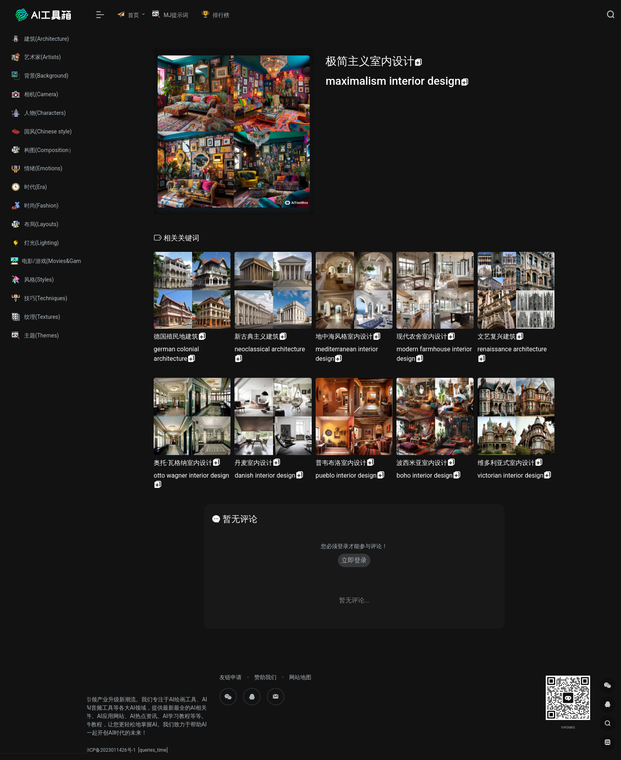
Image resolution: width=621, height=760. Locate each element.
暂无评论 (240, 519)
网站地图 (300, 677)
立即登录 (354, 560)
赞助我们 (265, 677)
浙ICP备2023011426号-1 (110, 750)
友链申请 (230, 677)
